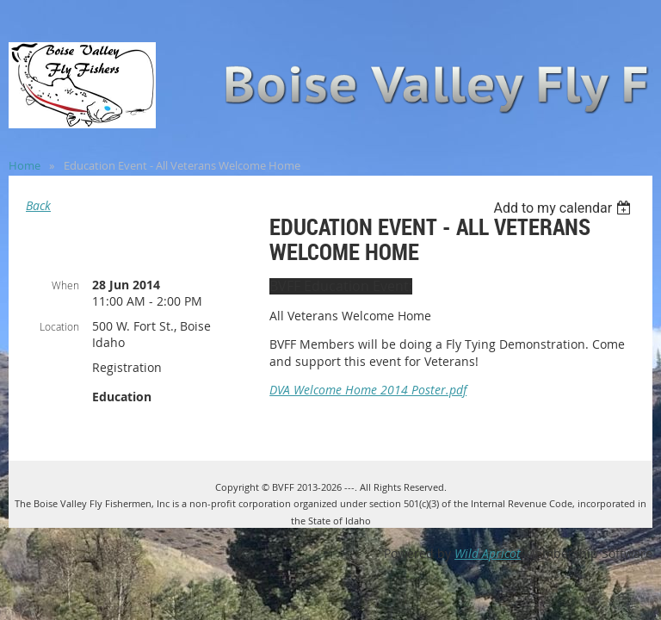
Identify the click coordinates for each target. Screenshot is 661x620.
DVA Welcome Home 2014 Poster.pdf (367, 389)
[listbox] (564, 208)
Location (59, 326)
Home (24, 165)
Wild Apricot (487, 553)
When (65, 285)
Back (38, 205)
